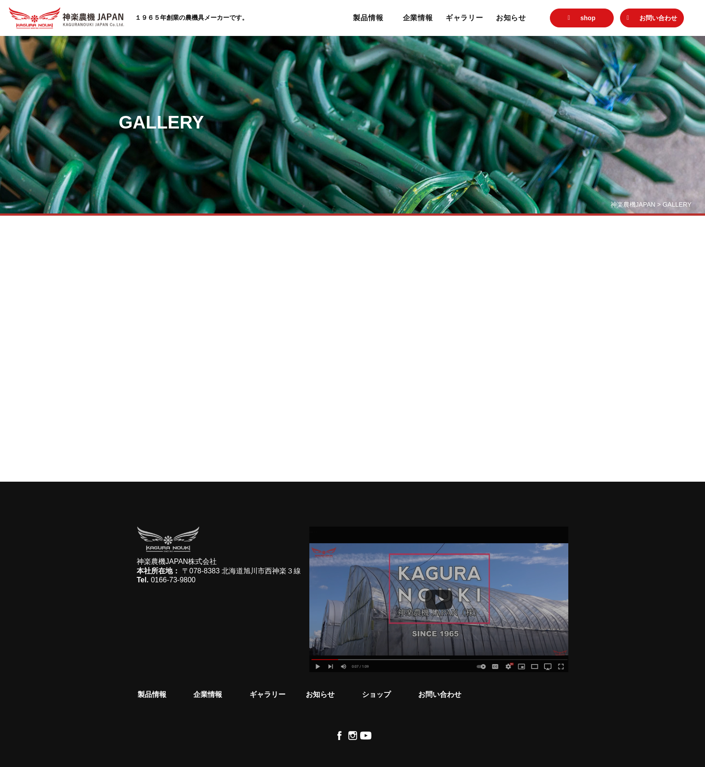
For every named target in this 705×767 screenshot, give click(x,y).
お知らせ (511, 18)
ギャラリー (464, 18)
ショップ (376, 694)
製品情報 (368, 18)
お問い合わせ (439, 694)
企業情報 (418, 18)
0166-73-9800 (173, 580)
